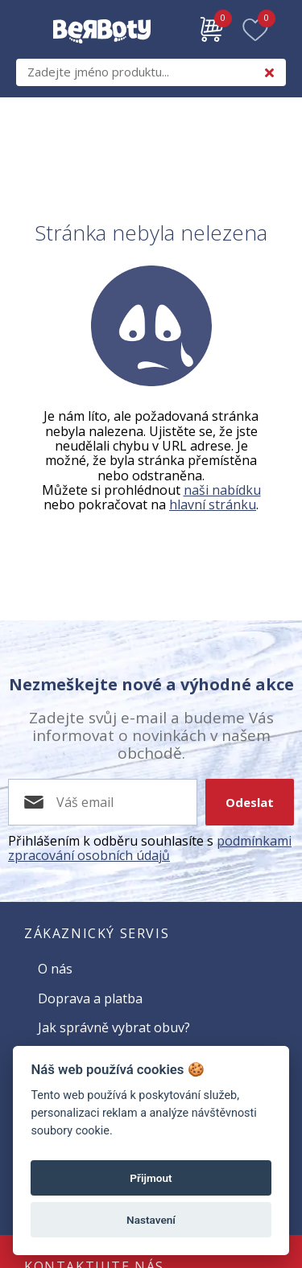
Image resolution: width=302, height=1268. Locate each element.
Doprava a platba (90, 998)
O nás (55, 969)
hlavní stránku (212, 504)
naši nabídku (222, 490)
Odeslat (249, 802)
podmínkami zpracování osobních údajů (150, 848)
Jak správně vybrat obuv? (114, 1027)
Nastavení (151, 1219)
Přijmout (151, 1177)
